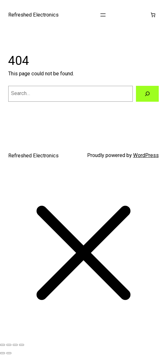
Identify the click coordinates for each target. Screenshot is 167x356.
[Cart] (152, 15)
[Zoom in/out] (2, 345)
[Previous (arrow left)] (2, 353)
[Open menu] (103, 15)
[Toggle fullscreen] (8, 345)
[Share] (15, 345)
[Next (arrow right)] (8, 353)
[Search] (147, 94)
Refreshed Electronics (33, 15)
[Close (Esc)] (21, 345)
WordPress (146, 155)
